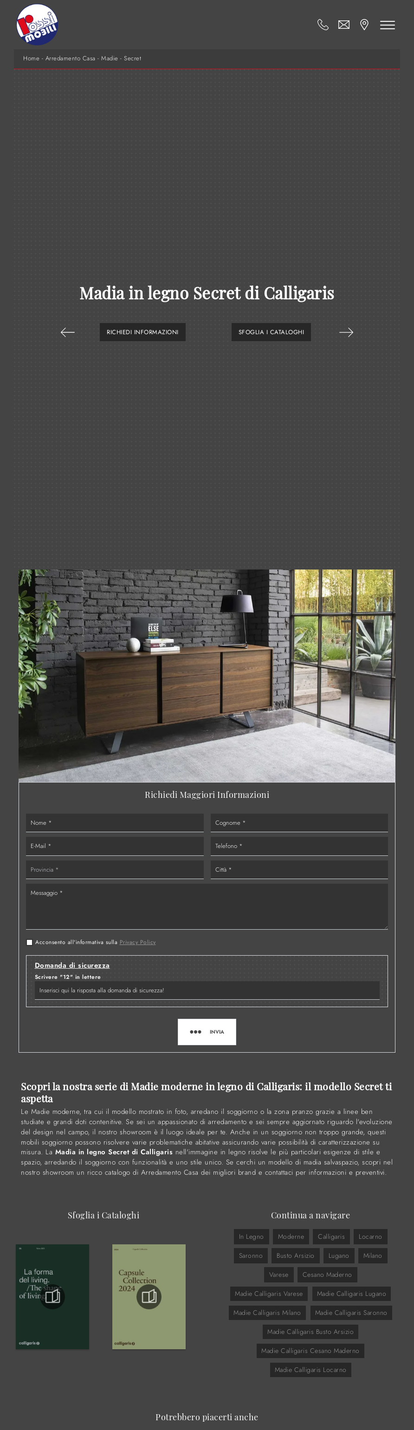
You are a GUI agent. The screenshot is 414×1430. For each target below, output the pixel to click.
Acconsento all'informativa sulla (95, 942)
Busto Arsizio (296, 1255)
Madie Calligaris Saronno (351, 1312)
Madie (109, 58)
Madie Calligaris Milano (267, 1312)
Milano (372, 1255)
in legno (251, 1236)
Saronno (251, 1255)
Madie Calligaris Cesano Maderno (310, 1350)
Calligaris (331, 1236)
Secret (132, 58)
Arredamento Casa (70, 58)
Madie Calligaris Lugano (352, 1293)
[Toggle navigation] (387, 24)
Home (31, 58)
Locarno (370, 1236)
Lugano (339, 1255)
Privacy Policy (138, 942)
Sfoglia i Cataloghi (271, 332)
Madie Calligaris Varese (269, 1293)
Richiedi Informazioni (143, 332)
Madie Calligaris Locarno (311, 1369)
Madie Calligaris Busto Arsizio (310, 1331)
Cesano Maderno (327, 1274)
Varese (279, 1274)
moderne (291, 1236)
